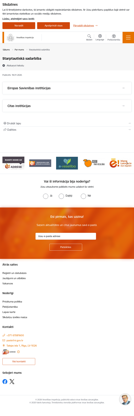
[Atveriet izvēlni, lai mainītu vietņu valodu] (100, 38)
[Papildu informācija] (18, 352)
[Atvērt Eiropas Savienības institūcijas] (123, 88)
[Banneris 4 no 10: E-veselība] (67, 162)
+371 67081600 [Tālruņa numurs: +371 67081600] (15, 335)
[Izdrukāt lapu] (67, 123)
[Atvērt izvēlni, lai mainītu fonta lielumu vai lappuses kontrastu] (114, 38)
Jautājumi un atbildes (14, 278)
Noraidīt (19, 25)
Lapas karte (8, 312)
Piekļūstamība (10, 306)
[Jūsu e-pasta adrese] (66, 236)
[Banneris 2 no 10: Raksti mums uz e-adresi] (13, 162)
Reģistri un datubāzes (14, 273)
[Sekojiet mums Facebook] (4, 381)
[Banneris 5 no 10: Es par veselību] (94, 162)
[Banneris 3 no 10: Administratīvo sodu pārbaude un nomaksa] (40, 162)
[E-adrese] (9, 351)
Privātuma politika (12, 301)
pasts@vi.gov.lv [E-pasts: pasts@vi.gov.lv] (15, 340)
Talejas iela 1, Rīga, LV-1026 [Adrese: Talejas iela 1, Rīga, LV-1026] (22, 345)
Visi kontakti (19, 361)
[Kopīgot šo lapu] (67, 130)
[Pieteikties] (65, 247)
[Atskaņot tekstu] (15, 65)
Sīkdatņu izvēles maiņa (14, 317)
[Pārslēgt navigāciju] (128, 37)
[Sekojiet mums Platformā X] (11, 381)
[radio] (47, 196)
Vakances (7, 283)
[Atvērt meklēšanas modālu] (89, 38)
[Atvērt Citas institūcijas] (123, 106)
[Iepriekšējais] (6, 163)
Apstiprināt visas (54, 25)
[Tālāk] (127, 163)
